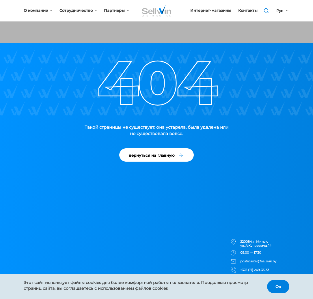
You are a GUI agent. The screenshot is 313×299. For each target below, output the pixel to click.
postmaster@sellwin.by (258, 261)
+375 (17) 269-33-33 (254, 270)
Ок (278, 286)
